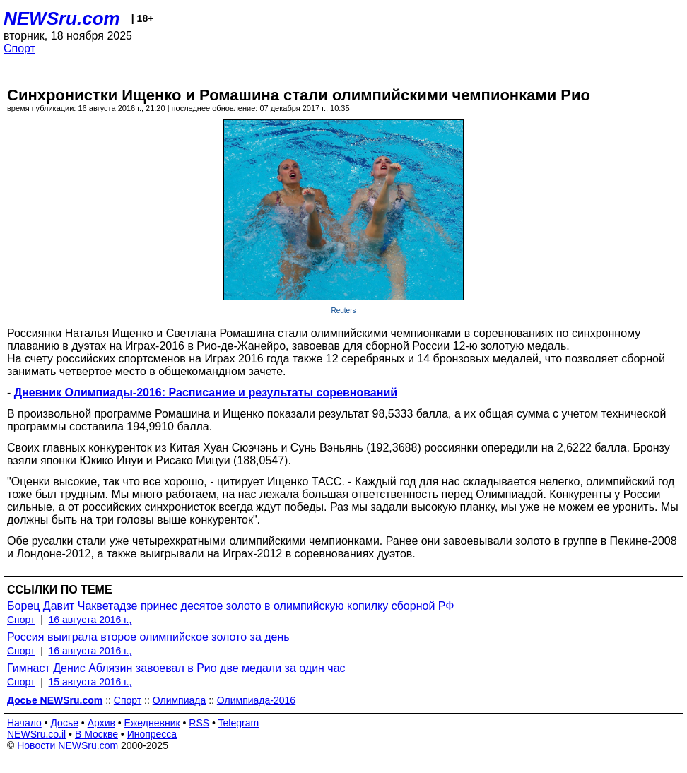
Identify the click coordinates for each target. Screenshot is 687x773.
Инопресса (152, 734)
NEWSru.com (62, 18)
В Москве (96, 734)
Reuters (343, 310)
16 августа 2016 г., (90, 619)
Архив (101, 722)
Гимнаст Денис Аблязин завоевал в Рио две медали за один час (176, 668)
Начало (24, 722)
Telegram (238, 722)
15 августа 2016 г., (90, 682)
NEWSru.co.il (36, 734)
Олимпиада (179, 700)
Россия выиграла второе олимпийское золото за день (148, 637)
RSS (199, 722)
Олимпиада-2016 (256, 700)
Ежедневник (152, 722)
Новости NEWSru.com (67, 745)
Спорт (19, 48)
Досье (64, 722)
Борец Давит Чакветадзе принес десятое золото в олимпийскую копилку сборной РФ (230, 606)
